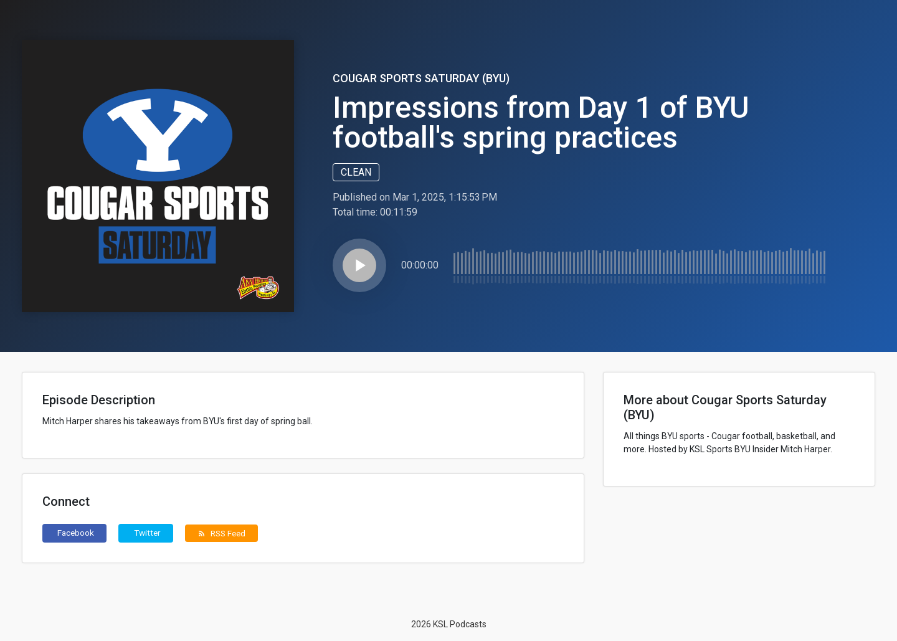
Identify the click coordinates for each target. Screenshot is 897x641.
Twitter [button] (147, 533)
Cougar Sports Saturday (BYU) (421, 78)
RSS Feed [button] (221, 533)
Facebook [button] (75, 533)
